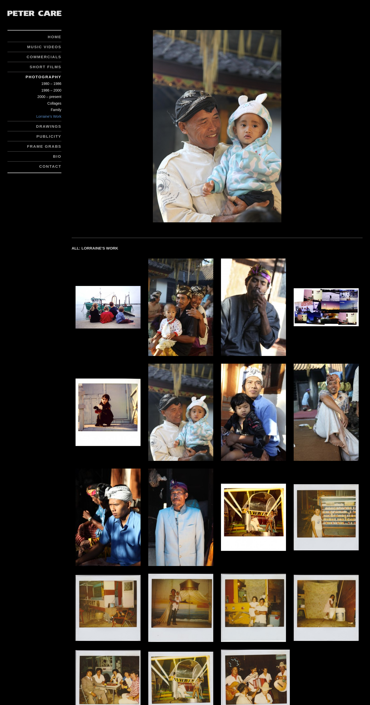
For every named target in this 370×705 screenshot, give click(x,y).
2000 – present (49, 96)
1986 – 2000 (51, 90)
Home (54, 37)
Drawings (48, 126)
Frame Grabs (44, 146)
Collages (54, 103)
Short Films (45, 67)
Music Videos (44, 47)
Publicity (48, 136)
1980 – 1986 (51, 83)
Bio (57, 156)
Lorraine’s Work (48, 116)
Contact (50, 166)
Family (56, 110)
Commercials (43, 57)
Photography (43, 77)
